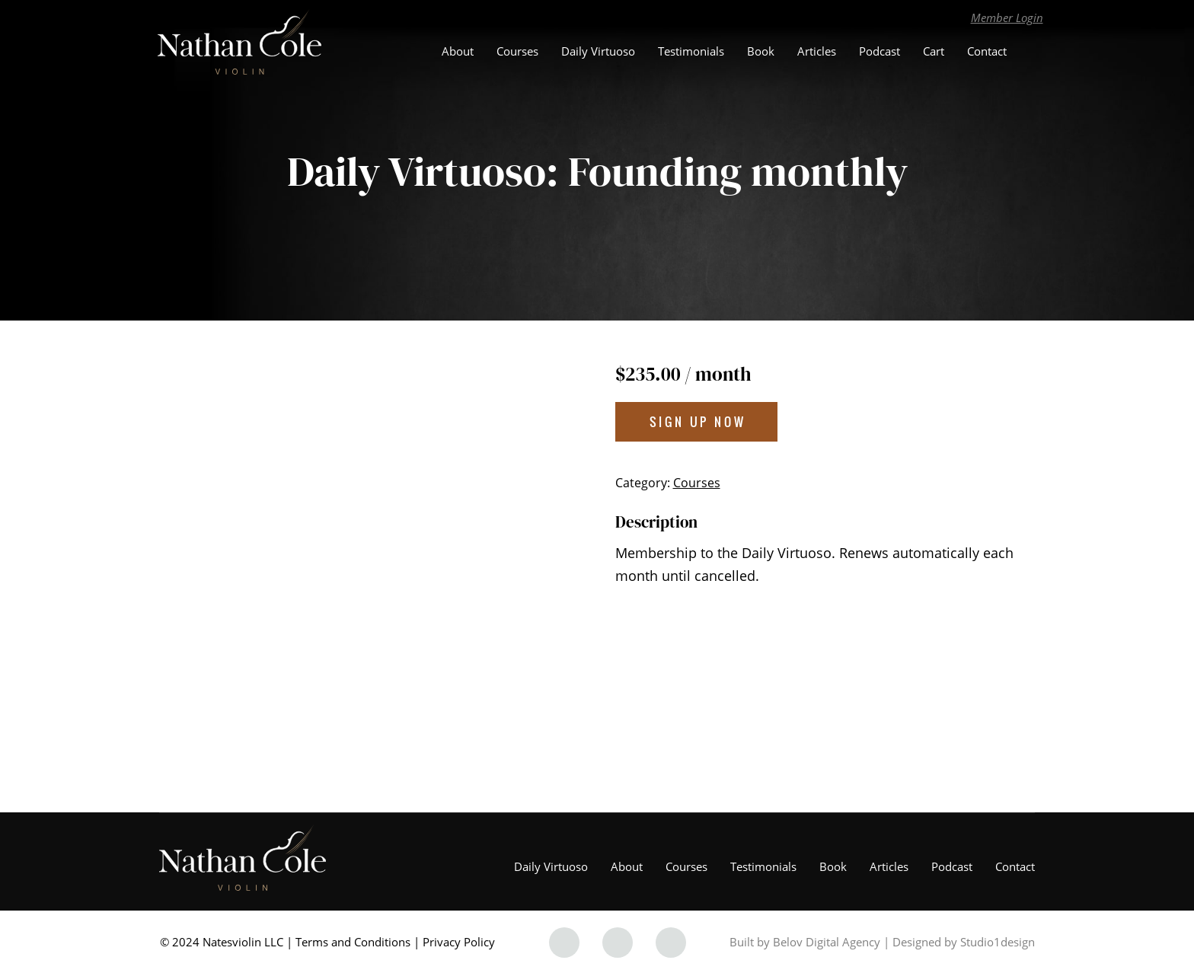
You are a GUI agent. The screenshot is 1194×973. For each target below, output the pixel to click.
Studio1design (997, 941)
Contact (987, 51)
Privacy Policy (459, 941)
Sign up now (698, 422)
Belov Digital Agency (826, 941)
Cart (933, 51)
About (458, 51)
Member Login (1007, 17)
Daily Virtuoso (598, 51)
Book (760, 51)
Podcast (879, 51)
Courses (517, 51)
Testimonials (691, 51)
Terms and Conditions (352, 941)
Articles (816, 51)
